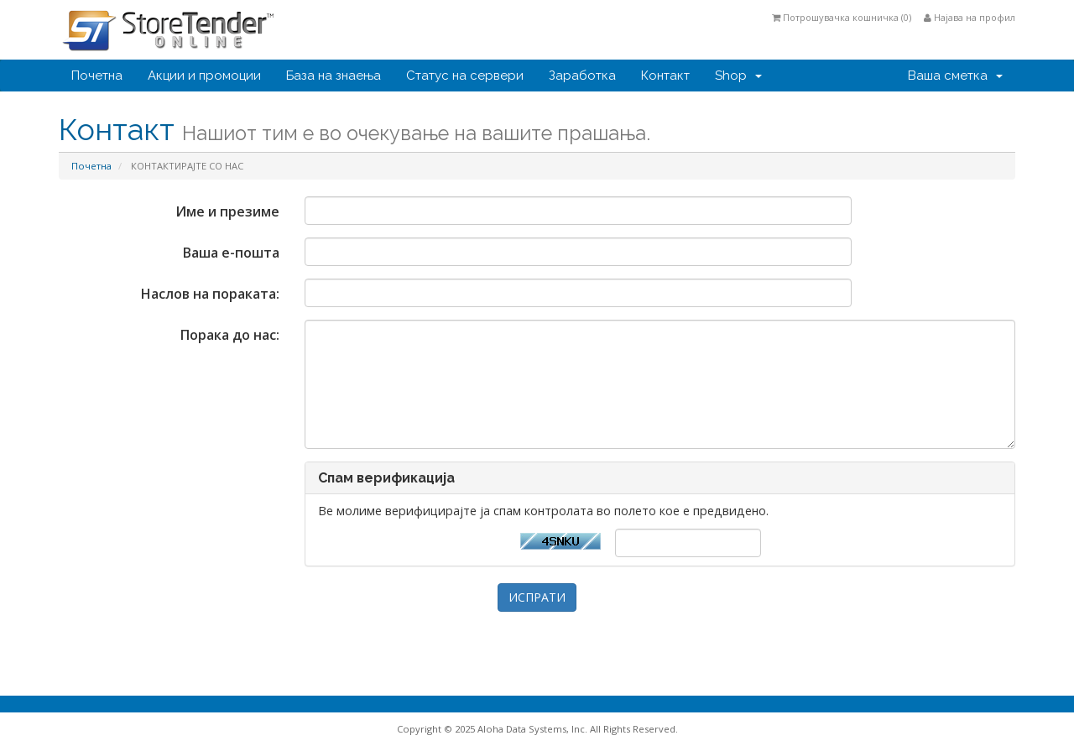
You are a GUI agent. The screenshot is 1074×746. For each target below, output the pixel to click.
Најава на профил (969, 17)
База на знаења (333, 75)
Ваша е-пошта (231, 252)
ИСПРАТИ (537, 597)
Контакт (665, 75)
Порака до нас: (229, 335)
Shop (738, 75)
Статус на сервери (465, 75)
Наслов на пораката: (210, 293)
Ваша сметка (955, 75)
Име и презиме (227, 211)
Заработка (582, 75)
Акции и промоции (204, 75)
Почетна (97, 75)
